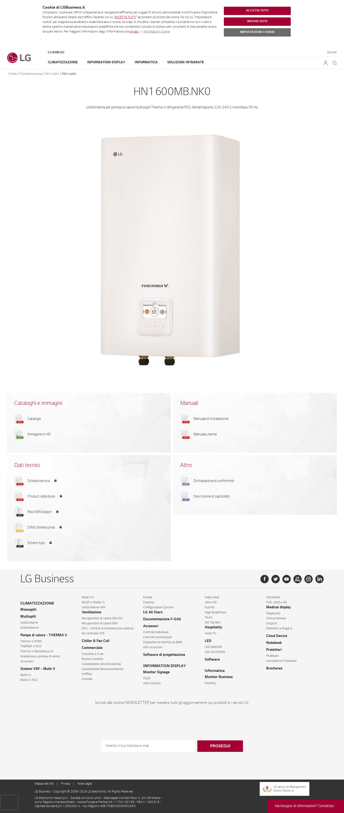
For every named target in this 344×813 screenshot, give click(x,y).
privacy (134, 31)
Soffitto (87, 674)
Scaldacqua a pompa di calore (40, 656)
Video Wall (212, 597)
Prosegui (220, 746)
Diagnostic (273, 613)
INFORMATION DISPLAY (164, 666)
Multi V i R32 (29, 680)
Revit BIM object (39, 512)
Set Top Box (212, 622)
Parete (147, 597)
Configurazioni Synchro (158, 607)
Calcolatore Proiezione (281, 661)
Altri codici (52, 74)
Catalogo (34, 419)
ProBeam (272, 656)
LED (208, 641)
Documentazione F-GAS (162, 619)
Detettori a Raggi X (279, 628)
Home (12, 74)
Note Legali (85, 784)
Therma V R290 (31, 641)
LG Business (43, 791)
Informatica (146, 62)
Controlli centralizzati (157, 637)
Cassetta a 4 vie (92, 654)
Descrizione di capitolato (212, 497)
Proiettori (274, 650)
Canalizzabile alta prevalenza (101, 664)
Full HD (210, 607)
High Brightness (215, 612)
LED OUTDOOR (215, 652)
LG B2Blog (56, 52)
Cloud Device (276, 636)
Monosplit (28, 610)
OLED (146, 678)
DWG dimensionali (41, 528)
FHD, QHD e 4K (276, 602)
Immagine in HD (39, 435)
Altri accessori (152, 647)
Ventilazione (91, 613)
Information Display (106, 62)
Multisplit (28, 617)
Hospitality (213, 628)
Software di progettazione (164, 655)
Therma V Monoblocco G (36, 651)
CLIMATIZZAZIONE (37, 604)
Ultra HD (211, 602)
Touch (208, 617)
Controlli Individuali (156, 632)
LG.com (332, 52)
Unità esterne (29, 628)
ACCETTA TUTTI (125, 17)
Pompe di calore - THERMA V (43, 635)
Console (87, 679)
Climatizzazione (63, 62)
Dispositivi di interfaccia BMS (162, 642)
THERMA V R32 (31, 646)
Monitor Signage (156, 672)
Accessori (26, 661)
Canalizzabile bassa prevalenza (103, 669)
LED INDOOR (213, 647)
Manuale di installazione (211, 419)
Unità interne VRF (94, 607)
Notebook (274, 643)
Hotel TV (210, 633)
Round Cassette (92, 659)
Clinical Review (276, 618)
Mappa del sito (44, 784)
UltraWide (273, 597)
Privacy (65, 784)
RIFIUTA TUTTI (257, 21)
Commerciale (92, 648)
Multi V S (88, 597)
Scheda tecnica (38, 481)
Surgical (271, 623)
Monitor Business (219, 677)
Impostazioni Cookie (156, 31)
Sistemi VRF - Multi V (37, 669)
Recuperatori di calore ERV (100, 623)
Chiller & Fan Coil (95, 641)
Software (212, 660)
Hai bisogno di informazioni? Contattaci (304, 806)
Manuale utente (205, 435)
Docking (210, 683)
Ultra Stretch (152, 683)
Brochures (274, 669)
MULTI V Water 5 (93, 602)
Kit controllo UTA (93, 633)
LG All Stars (152, 613)
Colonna (148, 602)
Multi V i (25, 675)
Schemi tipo (36, 543)
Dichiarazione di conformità (214, 481)
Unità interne (29, 623)
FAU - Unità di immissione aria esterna (108, 628)
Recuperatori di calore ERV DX (102, 618)
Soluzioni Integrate (185, 62)
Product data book (41, 497)
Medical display (278, 608)
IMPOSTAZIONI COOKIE (257, 32)
